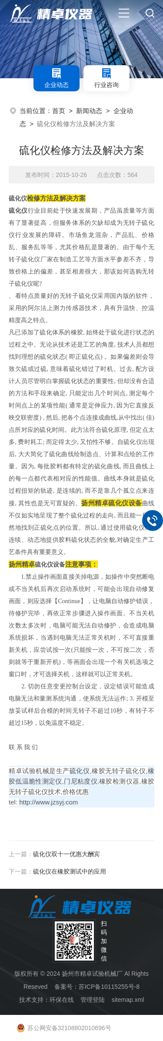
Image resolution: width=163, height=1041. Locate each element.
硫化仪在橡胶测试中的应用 (69, 871)
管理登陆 (92, 999)
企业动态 (56, 77)
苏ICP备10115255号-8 (109, 986)
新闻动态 (89, 110)
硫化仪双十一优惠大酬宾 (66, 854)
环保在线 (62, 999)
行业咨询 (106, 77)
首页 (58, 110)
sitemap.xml (128, 999)
